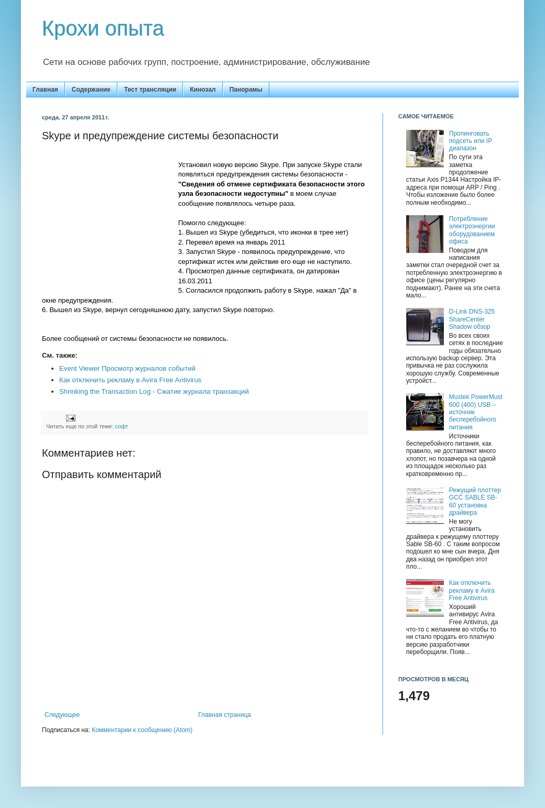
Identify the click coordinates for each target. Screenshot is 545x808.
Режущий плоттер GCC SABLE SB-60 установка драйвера (475, 501)
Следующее (62, 714)
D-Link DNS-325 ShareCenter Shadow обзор (472, 319)
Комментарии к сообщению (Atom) (142, 730)
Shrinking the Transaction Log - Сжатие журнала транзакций (154, 391)
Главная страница (224, 714)
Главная (45, 89)
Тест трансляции (150, 89)
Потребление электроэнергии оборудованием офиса (472, 230)
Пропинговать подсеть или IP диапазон (470, 141)
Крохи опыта (103, 28)
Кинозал (202, 89)
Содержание (91, 89)
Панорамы (246, 89)
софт (121, 426)
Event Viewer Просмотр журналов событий (127, 368)
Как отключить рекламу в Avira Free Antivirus (130, 380)
